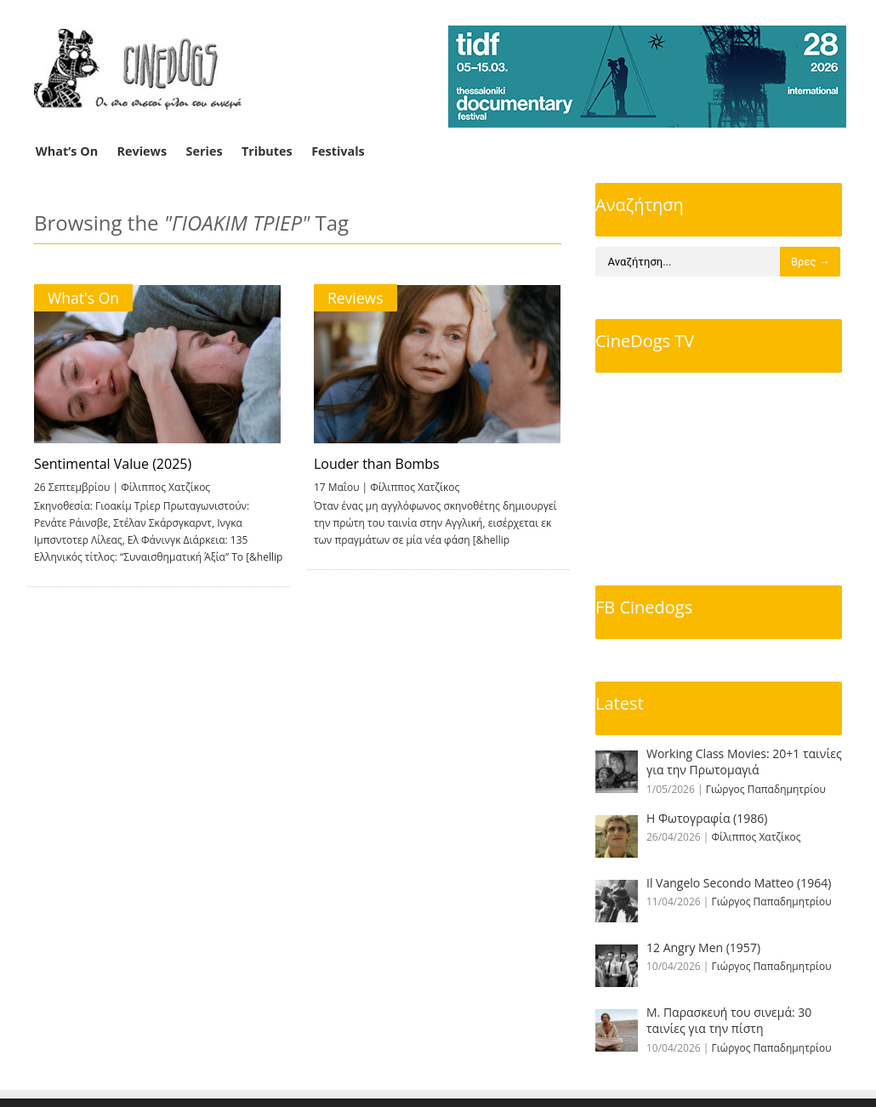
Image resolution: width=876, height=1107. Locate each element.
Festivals (338, 151)
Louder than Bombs (374, 463)
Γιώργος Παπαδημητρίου (766, 789)
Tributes (267, 151)
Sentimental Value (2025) (112, 463)
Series (204, 151)
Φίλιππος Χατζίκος (165, 487)
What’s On (67, 151)
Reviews (142, 151)
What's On (83, 298)
